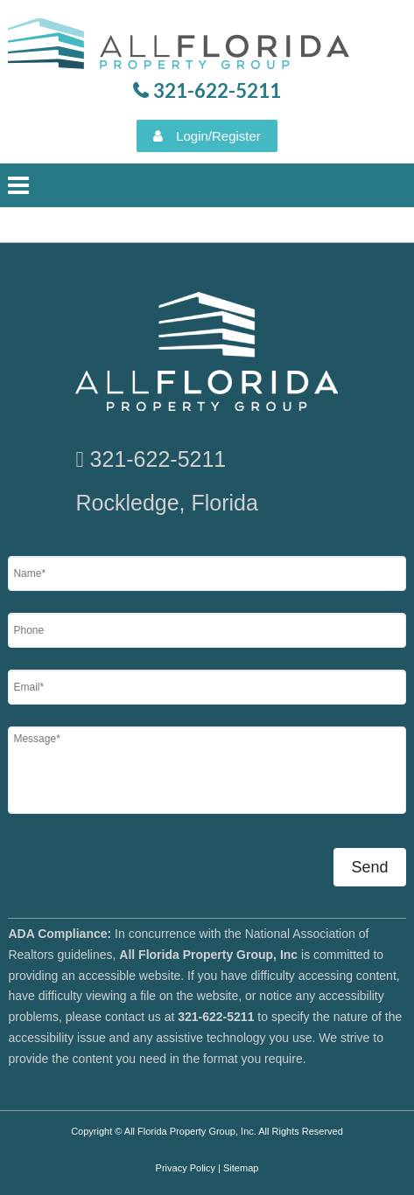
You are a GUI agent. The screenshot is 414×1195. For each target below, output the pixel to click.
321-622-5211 (158, 459)
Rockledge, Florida (166, 502)
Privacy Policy (185, 1168)
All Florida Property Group (181, 48)
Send (369, 867)
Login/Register (218, 136)
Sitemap (240, 1168)
